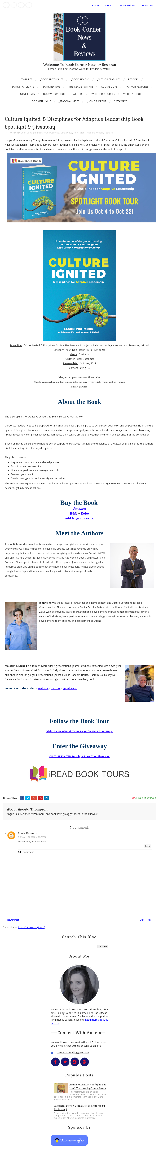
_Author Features (109, 79)
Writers (78, 94)
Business (54, 132)
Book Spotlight (28, 132)
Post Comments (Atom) (31, 927)
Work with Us (127, 5)
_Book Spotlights (51, 79)
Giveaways (120, 101)
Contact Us (147, 5)
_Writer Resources (102, 94)
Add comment (26, 852)
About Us (109, 5)
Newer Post (13, 919)
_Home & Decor (97, 101)
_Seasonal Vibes (69, 101)
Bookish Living (41, 101)
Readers (133, 79)
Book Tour (42, 132)
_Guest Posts (26, 94)
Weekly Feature (104, 132)
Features (26, 79)
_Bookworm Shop (53, 94)
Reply (147, 846)
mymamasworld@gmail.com (73, 1052)
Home (95, 5)
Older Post (145, 919)
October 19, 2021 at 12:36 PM (33, 837)
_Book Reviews (80, 79)
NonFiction (79, 132)
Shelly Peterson (28, 833)
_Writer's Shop (132, 94)
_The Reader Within (80, 86)
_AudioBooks (108, 86)
